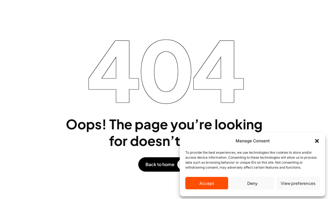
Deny (252, 183)
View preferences (298, 183)
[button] (317, 141)
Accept (206, 183)
